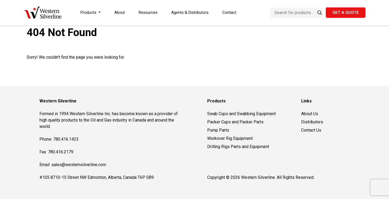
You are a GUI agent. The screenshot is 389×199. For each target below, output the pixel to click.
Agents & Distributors (190, 12)
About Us (309, 113)
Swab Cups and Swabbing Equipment (241, 113)
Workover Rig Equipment (230, 138)
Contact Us (311, 130)
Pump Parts (218, 130)
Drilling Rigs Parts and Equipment (238, 146)
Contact (229, 12)
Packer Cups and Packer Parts (235, 121)
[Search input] (294, 13)
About (119, 12)
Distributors (312, 121)
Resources (148, 12)
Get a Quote (345, 12)
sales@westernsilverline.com (78, 164)
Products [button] (88, 12)
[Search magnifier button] (319, 13)
